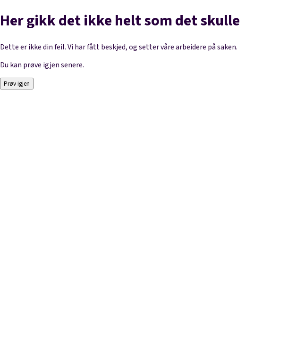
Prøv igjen (17, 83)
